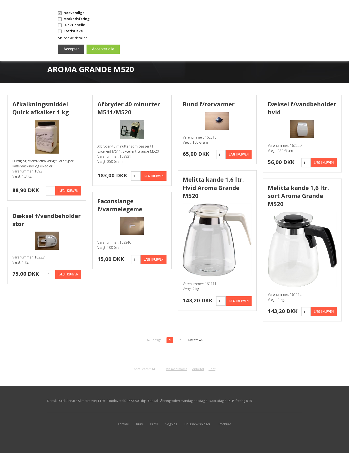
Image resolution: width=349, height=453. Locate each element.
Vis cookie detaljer (72, 38)
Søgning (171, 424)
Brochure (224, 424)
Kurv (139, 424)
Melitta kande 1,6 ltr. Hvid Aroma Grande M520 (213, 187)
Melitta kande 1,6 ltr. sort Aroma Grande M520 (298, 196)
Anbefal (198, 369)
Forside (123, 424)
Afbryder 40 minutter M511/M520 (128, 108)
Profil (154, 424)
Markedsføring (76, 18)
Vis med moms (176, 369)
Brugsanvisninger (197, 424)
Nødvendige (74, 12)
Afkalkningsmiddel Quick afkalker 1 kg (40, 108)
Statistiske (73, 31)
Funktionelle (74, 25)
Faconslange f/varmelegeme (119, 205)
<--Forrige (154, 340)
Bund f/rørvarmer (209, 104)
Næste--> (195, 340)
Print (212, 369)
